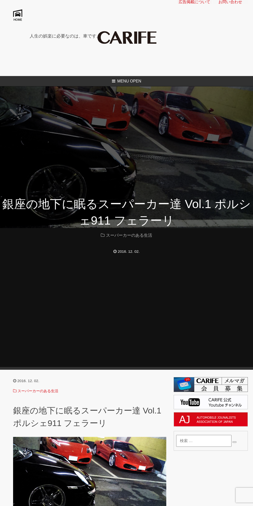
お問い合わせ (230, 6)
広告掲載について (194, 6)
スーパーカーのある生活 (129, 235)
